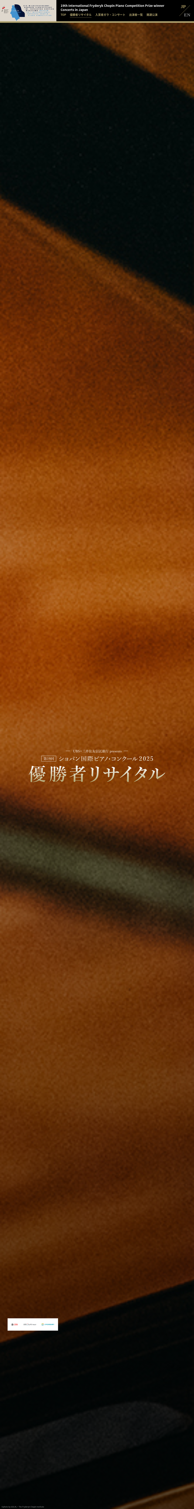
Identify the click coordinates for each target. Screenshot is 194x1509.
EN (187, 14)
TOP (63, 15)
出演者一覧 (136, 15)
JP (183, 6)
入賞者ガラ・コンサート (110, 15)
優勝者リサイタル (81, 15)
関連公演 (152, 15)
